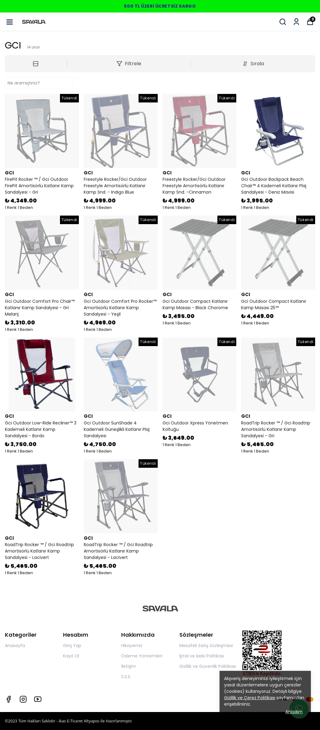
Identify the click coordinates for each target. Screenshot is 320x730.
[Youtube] (37, 699)
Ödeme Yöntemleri (141, 656)
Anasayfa (15, 645)
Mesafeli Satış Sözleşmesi (206, 645)
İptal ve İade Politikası (201, 656)
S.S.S (125, 677)
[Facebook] (8, 699)
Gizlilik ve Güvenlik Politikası (207, 666)
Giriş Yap (72, 645)
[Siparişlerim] (296, 22)
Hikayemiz (131, 645)
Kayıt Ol (71, 656)
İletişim (128, 666)
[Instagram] (23, 699)
